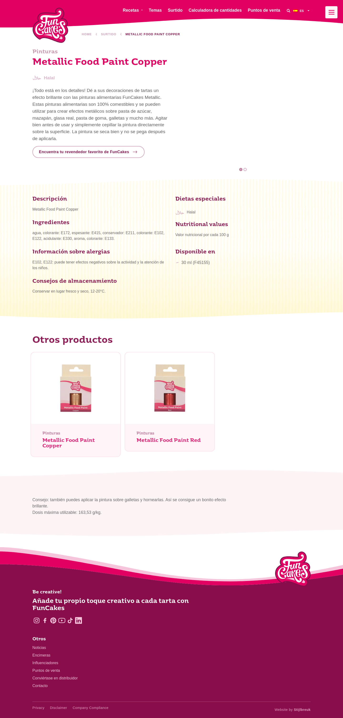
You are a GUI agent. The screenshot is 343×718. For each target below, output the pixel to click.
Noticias (39, 648)
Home (87, 34)
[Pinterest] (53, 620)
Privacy (38, 708)
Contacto (40, 686)
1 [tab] (240, 169)
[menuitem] (302, 10)
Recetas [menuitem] (131, 10)
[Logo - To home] (293, 570)
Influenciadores (45, 663)
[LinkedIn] (78, 620)
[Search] (288, 11)
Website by (293, 710)
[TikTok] (70, 620)
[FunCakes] (50, 25)
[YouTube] (62, 620)
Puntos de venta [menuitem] (264, 10)
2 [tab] (245, 169)
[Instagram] (36, 620)
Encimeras (41, 655)
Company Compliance (91, 708)
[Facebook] (45, 620)
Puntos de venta (46, 670)
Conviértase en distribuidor (55, 678)
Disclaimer (58, 708)
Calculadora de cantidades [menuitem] (215, 10)
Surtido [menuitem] (175, 10)
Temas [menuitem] (155, 10)
